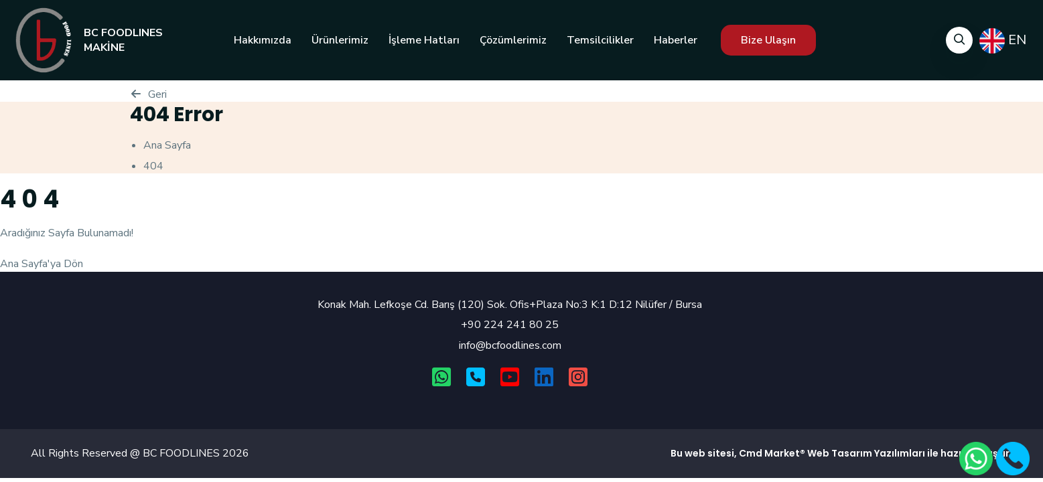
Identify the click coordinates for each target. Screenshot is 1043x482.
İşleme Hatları (424, 40)
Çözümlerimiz (513, 40)
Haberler (675, 40)
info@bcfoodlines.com (510, 345)
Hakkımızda (262, 40)
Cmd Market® (772, 453)
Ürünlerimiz (339, 40)
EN (1002, 41)
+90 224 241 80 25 (510, 324)
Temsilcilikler (600, 40)
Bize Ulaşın (768, 40)
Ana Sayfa (167, 145)
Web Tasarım (839, 453)
